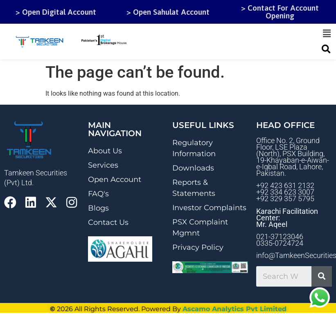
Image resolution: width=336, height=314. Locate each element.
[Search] (321, 276)
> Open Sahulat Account (168, 11)
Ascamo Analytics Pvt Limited (234, 309)
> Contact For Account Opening (280, 11)
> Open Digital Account (56, 11)
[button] (327, 33)
